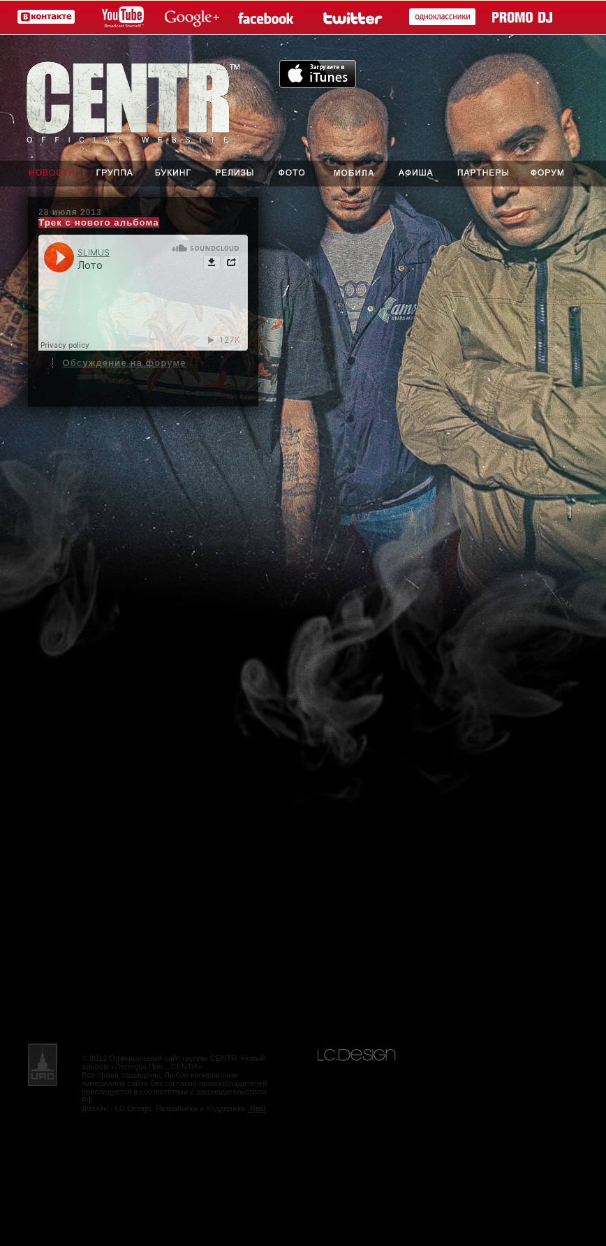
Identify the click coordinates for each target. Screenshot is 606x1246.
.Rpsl (257, 1108)
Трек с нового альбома (98, 222)
